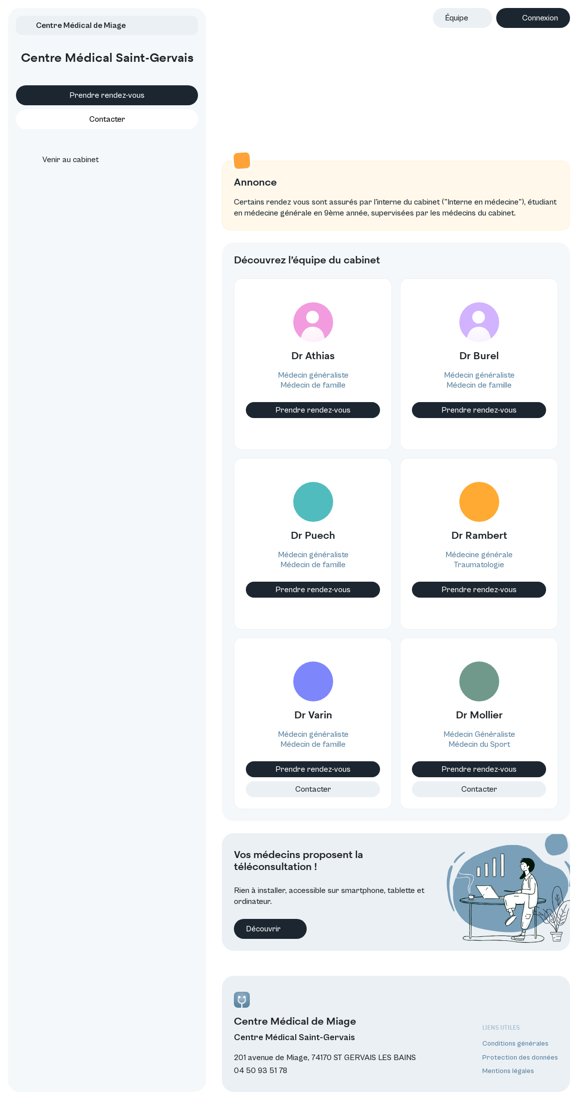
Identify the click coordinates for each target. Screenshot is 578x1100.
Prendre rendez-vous (88, 109)
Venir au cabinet (61, 174)
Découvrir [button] (231, 937)
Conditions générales (515, 1044)
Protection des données (520, 1058)
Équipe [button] (456, 17)
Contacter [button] (88, 133)
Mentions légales (508, 1071)
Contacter (284, 804)
